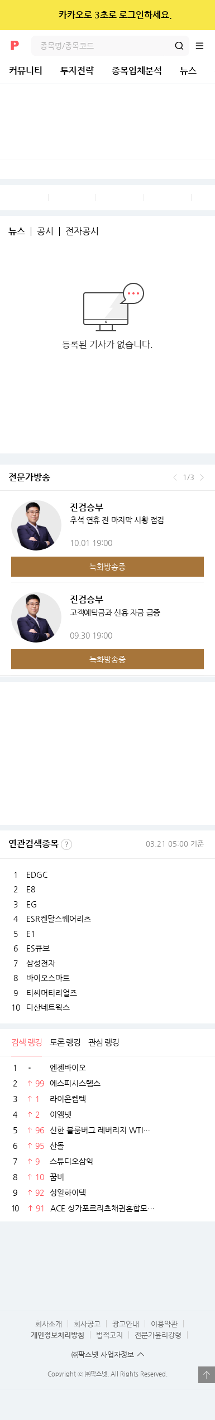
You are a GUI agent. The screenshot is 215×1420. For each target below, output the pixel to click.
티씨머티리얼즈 (51, 992)
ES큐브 (38, 948)
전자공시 (82, 231)
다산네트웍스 (48, 1007)
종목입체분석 (137, 70)
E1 (30, 933)
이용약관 (164, 1324)
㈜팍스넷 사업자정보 (102, 1354)
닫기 (199, 15)
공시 (45, 231)
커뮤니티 (25, 70)
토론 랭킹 (65, 1042)
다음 (202, 477)
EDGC (36, 874)
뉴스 (188, 70)
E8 (30, 889)
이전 (175, 477)
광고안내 (125, 1324)
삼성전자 (40, 963)
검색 (179, 46)
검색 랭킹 (26, 1042)
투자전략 (77, 70)
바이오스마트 (48, 977)
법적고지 (109, 1335)
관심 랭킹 (103, 1042)
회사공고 (87, 1324)
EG (31, 904)
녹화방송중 (107, 566)
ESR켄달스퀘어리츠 (58, 918)
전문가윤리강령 (158, 1335)
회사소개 (48, 1324)
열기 (206, 1374)
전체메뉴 (205, 46)
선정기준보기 (66, 844)
